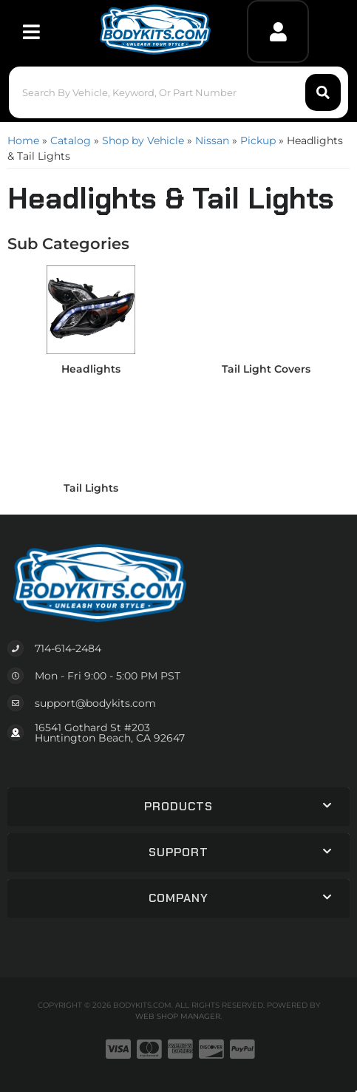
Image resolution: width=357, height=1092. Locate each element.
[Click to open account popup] (278, 31)
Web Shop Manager (177, 1016)
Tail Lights (91, 488)
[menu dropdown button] (31, 31)
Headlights (90, 369)
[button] (178, 92)
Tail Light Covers (266, 369)
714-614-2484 (68, 648)
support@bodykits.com (95, 703)
